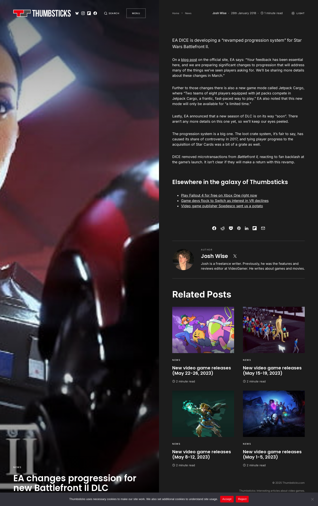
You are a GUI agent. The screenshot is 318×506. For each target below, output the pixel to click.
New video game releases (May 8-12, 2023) (201, 454)
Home (175, 13)
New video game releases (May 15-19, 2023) (272, 370)
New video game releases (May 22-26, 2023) (201, 370)
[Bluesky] (77, 13)
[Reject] (312, 499)
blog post (189, 59)
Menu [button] (136, 13)
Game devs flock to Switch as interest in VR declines (225, 200)
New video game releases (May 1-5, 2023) (272, 454)
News (17, 467)
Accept (226, 499)
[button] (111, 13)
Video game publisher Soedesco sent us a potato (222, 206)
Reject (242, 499)
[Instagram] (83, 13)
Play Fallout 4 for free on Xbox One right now (219, 195)
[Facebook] (95, 13)
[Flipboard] (89, 13)
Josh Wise (214, 256)
